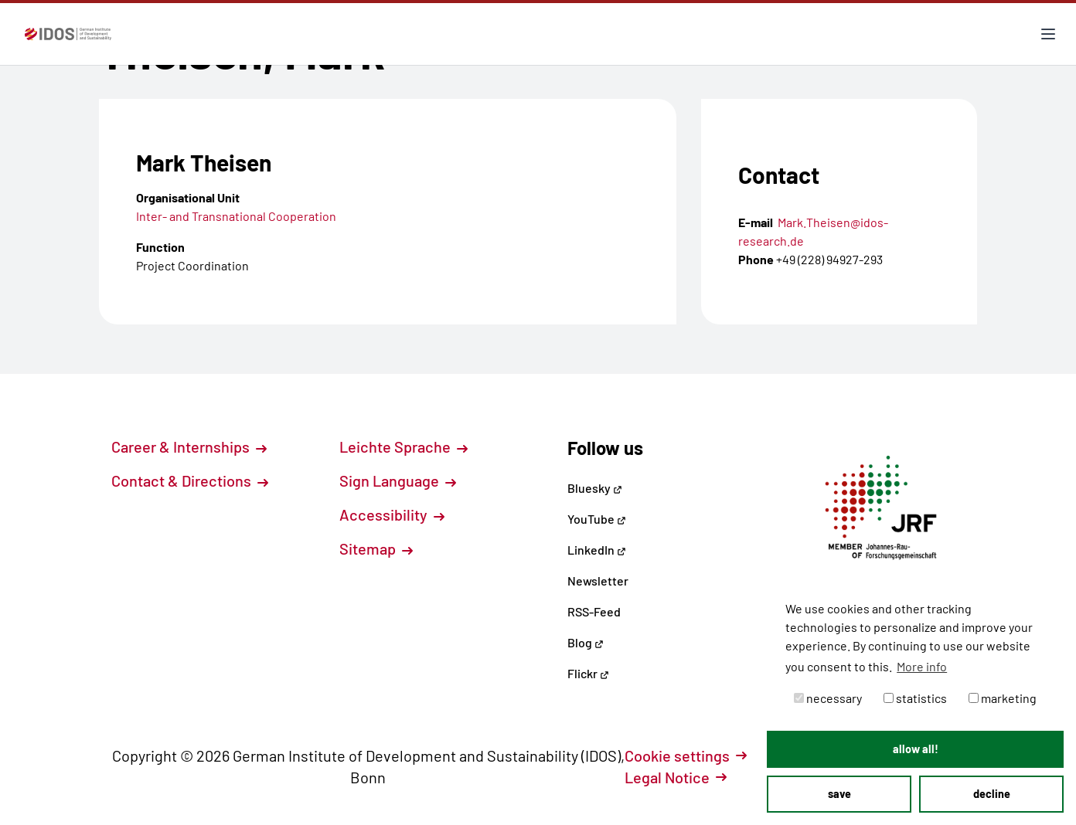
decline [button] (991, 793)
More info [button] (922, 666)
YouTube (596, 518)
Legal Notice (676, 777)
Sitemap (376, 548)
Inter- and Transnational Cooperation (236, 216)
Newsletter (597, 580)
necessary (828, 698)
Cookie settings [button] (686, 755)
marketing (1003, 698)
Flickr (588, 673)
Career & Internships (189, 446)
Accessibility (391, 514)
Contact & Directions (189, 480)
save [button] (839, 793)
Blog (585, 642)
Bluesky (594, 487)
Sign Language (397, 480)
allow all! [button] (915, 748)
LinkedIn (596, 549)
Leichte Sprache (403, 446)
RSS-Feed (594, 611)
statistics (915, 698)
